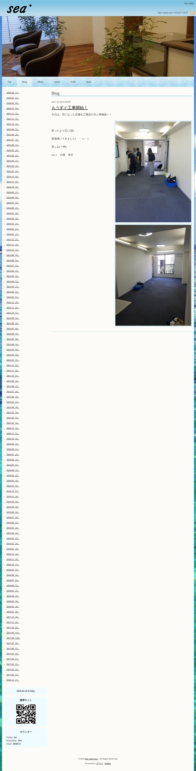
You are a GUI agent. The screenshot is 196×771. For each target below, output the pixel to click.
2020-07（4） (12, 454)
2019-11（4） (12, 496)
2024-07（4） (12, 202)
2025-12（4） (12, 113)
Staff (73, 81)
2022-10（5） (12, 313)
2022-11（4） (12, 307)
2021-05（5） (12, 402)
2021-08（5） (12, 386)
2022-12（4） (12, 302)
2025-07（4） (12, 140)
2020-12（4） (12, 428)
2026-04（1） (12, 92)
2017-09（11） (13, 632)
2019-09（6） (12, 507)
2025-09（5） (12, 129)
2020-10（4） (12, 438)
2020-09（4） (12, 444)
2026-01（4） (12, 108)
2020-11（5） (12, 433)
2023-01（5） (12, 297)
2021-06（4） (12, 396)
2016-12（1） (12, 680)
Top (9, 81)
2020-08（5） (12, 449)
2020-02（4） (12, 480)
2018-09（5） (12, 570)
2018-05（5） (12, 590)
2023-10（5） (12, 250)
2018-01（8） (12, 611)
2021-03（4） (12, 412)
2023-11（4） (12, 244)
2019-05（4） (12, 528)
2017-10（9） (12, 627)
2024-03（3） (12, 223)
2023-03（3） (12, 286)
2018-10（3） (12, 564)
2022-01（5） (12, 360)
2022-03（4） (12, 349)
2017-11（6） (12, 622)
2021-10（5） (12, 376)
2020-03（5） (12, 475)
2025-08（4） (12, 134)
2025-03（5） (12, 161)
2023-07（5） (12, 265)
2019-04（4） (12, 533)
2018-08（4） (12, 575)
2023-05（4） (12, 276)
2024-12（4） (12, 176)
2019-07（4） (12, 517)
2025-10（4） (12, 124)
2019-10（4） (12, 501)
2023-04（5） (12, 281)
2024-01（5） (12, 234)
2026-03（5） (12, 98)
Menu (40, 81)
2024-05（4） (12, 213)
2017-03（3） (12, 664)
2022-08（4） (12, 323)
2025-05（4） (12, 150)
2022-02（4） (12, 355)
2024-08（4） (12, 197)
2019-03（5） (12, 538)
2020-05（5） (12, 465)
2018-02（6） (12, 606)
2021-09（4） (12, 381)
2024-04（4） (12, 218)
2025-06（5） (12, 145)
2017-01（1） (12, 674)
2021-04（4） (12, 407)
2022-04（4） (12, 344)
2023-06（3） (12, 271)
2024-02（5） (12, 229)
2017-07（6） (12, 643)
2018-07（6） (12, 580)
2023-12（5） (12, 239)
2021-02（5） (12, 417)
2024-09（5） (12, 192)
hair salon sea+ (91, 758)
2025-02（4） (12, 166)
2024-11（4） (12, 181)
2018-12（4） (12, 554)
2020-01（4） (12, 486)
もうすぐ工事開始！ (70, 107)
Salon (57, 81)
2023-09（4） (12, 255)
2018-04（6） (12, 596)
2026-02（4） (12, 103)
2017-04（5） (12, 659)
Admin (108, 763)
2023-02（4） (12, 292)
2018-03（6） (12, 601)
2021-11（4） (12, 370)
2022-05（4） (12, 339)
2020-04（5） (12, 470)
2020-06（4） (12, 459)
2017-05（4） (12, 653)
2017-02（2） (12, 669)
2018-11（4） (12, 559)
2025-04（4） (12, 155)
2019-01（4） (12, 549)
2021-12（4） (12, 365)
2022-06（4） (12, 334)
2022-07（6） (12, 328)
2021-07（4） (12, 391)
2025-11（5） (12, 119)
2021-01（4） (12, 423)
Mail (88, 81)
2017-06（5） (12, 648)
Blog (24, 81)
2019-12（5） (12, 491)
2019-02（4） (12, 543)
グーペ (99, 763)
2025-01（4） (12, 171)
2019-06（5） (12, 522)
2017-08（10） (13, 638)
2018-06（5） (12, 585)
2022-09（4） (12, 318)
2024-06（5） (12, 208)
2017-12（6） (12, 617)
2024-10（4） (12, 187)
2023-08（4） (12, 260)
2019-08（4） (12, 512)
